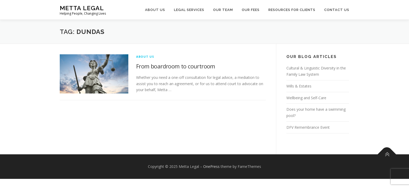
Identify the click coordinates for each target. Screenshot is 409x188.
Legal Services (189, 10)
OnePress (211, 166)
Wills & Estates (298, 86)
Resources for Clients (291, 10)
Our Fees (251, 10)
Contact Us (336, 10)
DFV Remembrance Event (308, 127)
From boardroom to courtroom (175, 66)
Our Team (223, 10)
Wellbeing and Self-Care (306, 97)
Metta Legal (82, 7)
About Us (155, 10)
